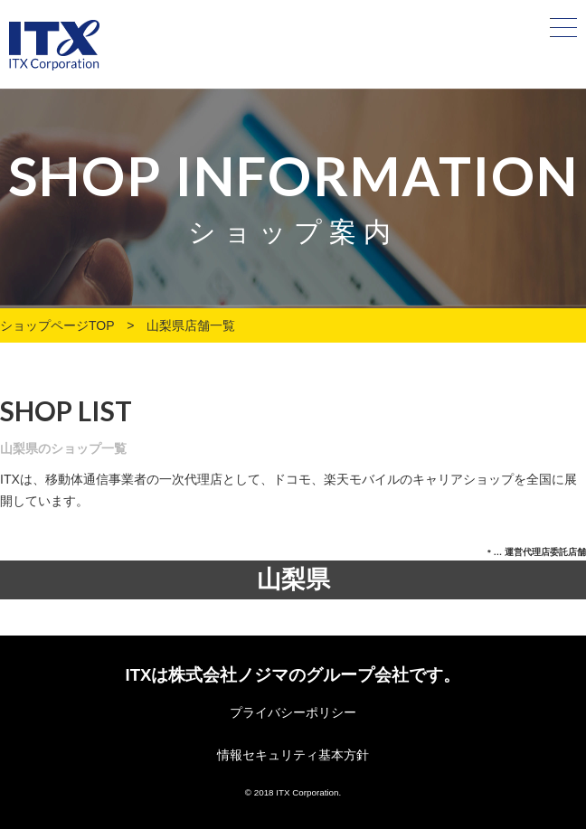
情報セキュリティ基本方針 (293, 755)
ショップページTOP (57, 325)
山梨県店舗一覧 (190, 325)
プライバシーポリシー (293, 712)
